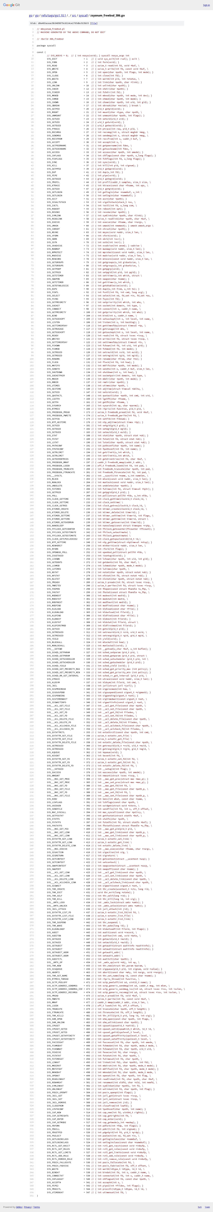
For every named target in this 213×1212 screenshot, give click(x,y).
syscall (83, 15)
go (30, 15)
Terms (36, 1207)
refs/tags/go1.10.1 (53, 15)
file (93, 23)
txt (200, 1206)
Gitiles (19, 1207)
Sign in (206, 5)
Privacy (27, 1207)
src (74, 15)
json (207, 1206)
